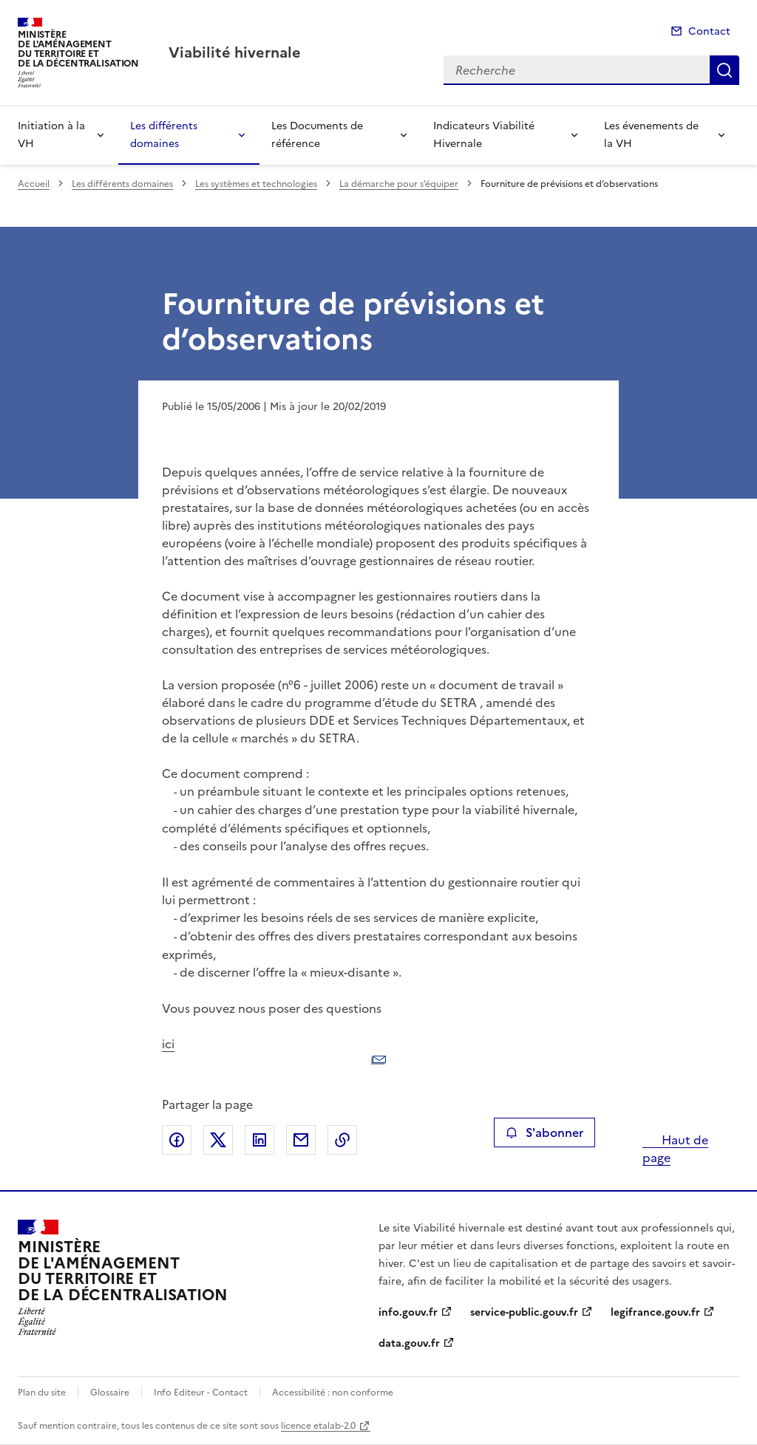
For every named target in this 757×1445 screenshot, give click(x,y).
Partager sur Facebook (176, 1140)
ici (379, 1056)
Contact (709, 31)
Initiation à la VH (51, 134)
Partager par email (301, 1140)
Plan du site (42, 1392)
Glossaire (109, 1392)
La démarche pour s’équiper (398, 184)
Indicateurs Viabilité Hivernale (483, 134)
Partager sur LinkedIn (259, 1140)
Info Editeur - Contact (201, 1392)
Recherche (724, 70)
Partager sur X (218, 1140)
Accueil (34, 184)
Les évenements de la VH (651, 134)
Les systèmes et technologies (256, 184)
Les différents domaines (163, 134)
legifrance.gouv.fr (655, 1312)
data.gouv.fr (409, 1343)
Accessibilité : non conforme (332, 1392)
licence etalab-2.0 (318, 1425)
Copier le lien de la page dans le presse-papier (342, 1140)
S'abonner (544, 1132)
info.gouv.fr (408, 1312)
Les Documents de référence (317, 134)
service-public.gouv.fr (524, 1312)
